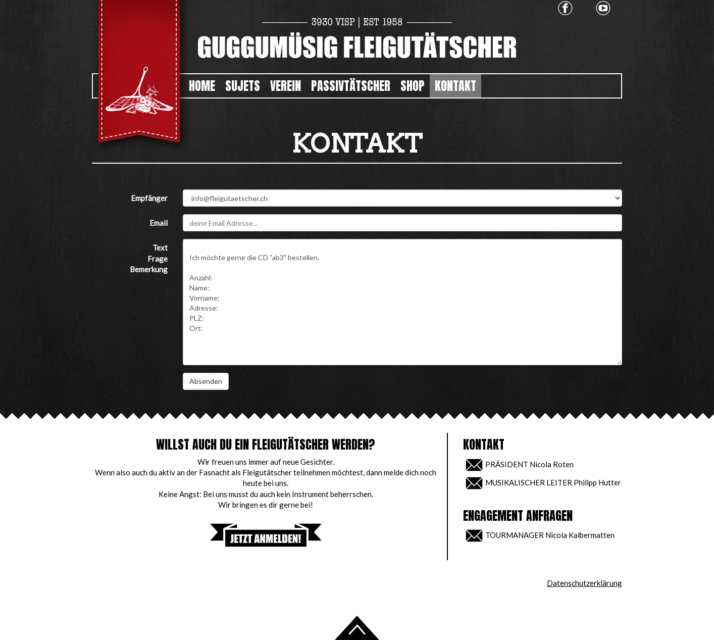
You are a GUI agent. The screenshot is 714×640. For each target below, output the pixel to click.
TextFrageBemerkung (149, 258)
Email (158, 222)
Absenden (205, 381)
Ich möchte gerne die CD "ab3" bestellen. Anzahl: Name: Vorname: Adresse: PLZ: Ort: (402, 302)
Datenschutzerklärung (584, 582)
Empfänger (149, 198)
